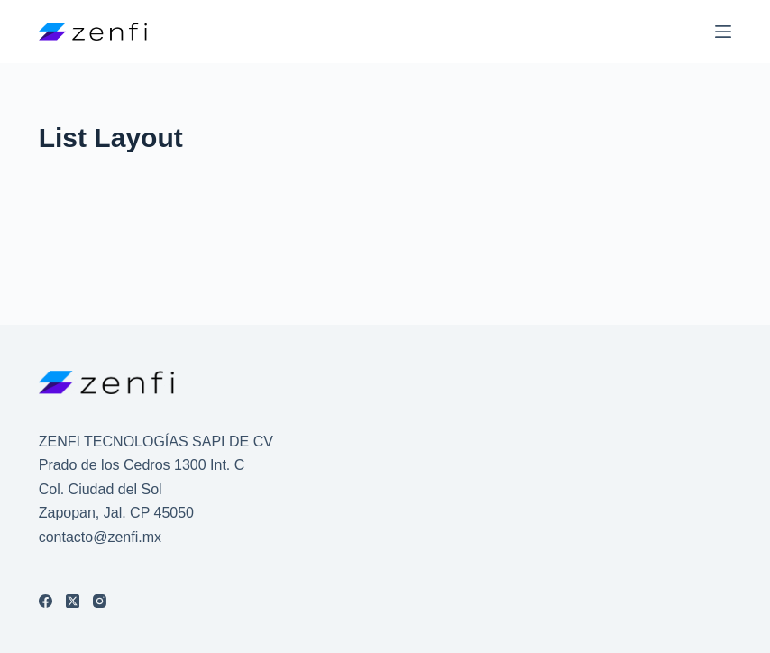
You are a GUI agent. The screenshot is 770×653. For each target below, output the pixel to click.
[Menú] (723, 31)
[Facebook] (45, 601)
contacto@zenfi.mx (100, 537)
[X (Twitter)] (72, 601)
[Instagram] (99, 601)
